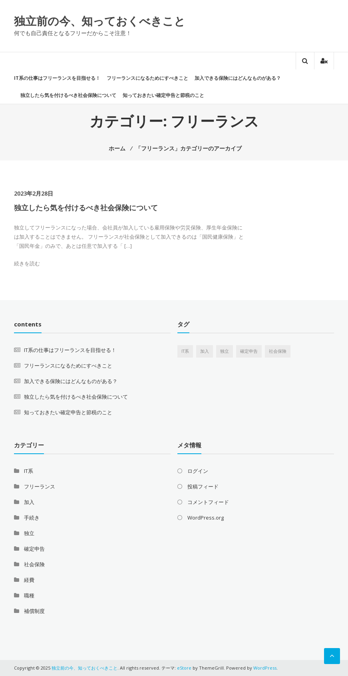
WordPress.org (205, 517)
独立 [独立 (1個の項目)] (224, 351)
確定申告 (34, 548)
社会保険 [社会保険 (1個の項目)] (277, 351)
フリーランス (39, 486)
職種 (29, 595)
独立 (29, 533)
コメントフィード (208, 502)
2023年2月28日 (33, 193)
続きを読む (27, 263)
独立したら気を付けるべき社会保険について (68, 95)
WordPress (264, 668)
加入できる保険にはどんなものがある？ (238, 78)
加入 (29, 502)
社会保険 (34, 564)
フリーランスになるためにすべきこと (147, 78)
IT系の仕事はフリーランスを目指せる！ (57, 78)
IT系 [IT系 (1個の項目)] (185, 351)
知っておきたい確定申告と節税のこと (163, 95)
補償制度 (34, 611)
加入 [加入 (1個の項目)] (204, 351)
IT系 (28, 470)
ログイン (197, 470)
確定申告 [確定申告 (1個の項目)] (249, 351)
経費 (29, 579)
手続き (32, 517)
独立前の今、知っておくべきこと (99, 20)
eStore (184, 668)
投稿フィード (203, 486)
